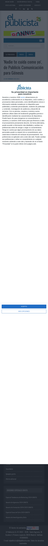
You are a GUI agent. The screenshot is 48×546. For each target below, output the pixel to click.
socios (22, 97)
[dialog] (24, 273)
